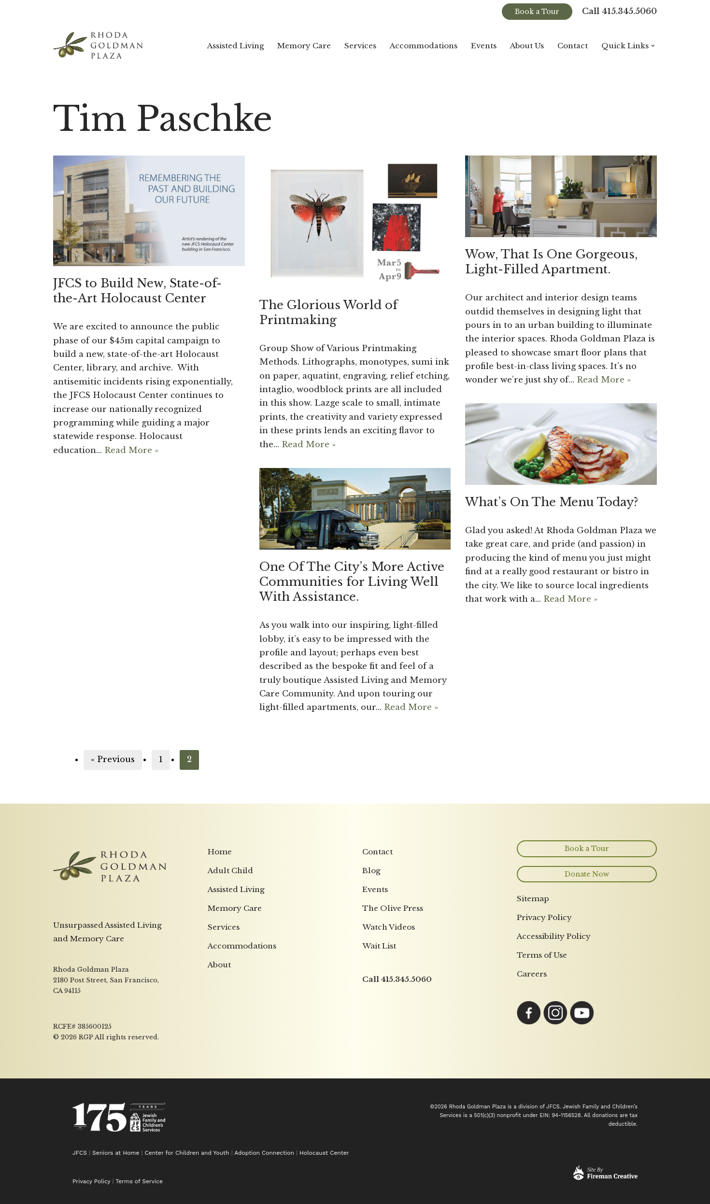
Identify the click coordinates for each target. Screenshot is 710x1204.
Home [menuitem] (220, 977)
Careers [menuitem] (532, 1099)
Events (483, 45)
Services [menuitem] (224, 1052)
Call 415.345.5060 (619, 12)
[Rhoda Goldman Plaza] (99, 45)
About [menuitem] (219, 1090)
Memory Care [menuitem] (235, 1033)
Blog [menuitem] (371, 996)
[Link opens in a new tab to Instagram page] (555, 1148)
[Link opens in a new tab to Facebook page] (529, 1148)
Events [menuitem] (375, 1015)
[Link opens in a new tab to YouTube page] (582, 1148)
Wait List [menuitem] (379, 1071)
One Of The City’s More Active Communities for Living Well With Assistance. (351, 582)
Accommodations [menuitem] (242, 1071)
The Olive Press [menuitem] (392, 1033)
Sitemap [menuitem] (533, 1024)
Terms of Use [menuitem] (542, 1080)
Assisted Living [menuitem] (236, 1015)
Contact (572, 45)
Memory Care (302, 45)
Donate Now (587, 999)
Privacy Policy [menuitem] (544, 1043)
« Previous (113, 760)
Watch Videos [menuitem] (388, 1052)
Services (359, 45)
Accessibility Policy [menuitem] (554, 1062)
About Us (527, 45)
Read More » (132, 452)
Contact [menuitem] (377, 977)
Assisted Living (233, 45)
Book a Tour (537, 11)
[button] (653, 46)
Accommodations (422, 45)
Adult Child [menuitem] (230, 996)
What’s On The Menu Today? (551, 502)
